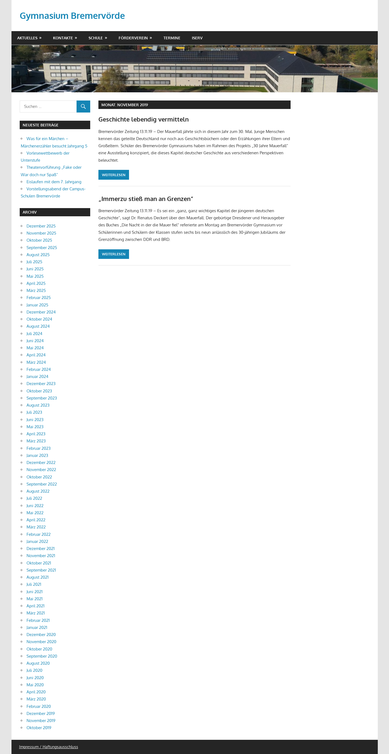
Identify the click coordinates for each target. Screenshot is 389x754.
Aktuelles (27, 38)
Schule (96, 38)
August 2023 (38, 405)
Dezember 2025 (41, 226)
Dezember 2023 (41, 383)
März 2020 (36, 699)
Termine (171, 38)
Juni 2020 (35, 677)
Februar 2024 (39, 369)
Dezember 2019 (41, 713)
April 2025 (36, 283)
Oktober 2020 (39, 649)
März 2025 (36, 290)
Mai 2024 (35, 347)
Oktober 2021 (39, 563)
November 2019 (41, 720)
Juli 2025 (34, 261)
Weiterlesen (113, 175)
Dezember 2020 (41, 634)
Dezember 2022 (41, 462)
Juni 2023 (35, 419)
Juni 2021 (35, 591)
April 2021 (36, 605)
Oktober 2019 (39, 727)
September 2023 (42, 398)
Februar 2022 (39, 534)
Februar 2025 (39, 297)
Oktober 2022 (39, 477)
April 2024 (36, 354)
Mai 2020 (35, 684)
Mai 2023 (35, 426)
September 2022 (42, 484)
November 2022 (41, 469)
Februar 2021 (38, 620)
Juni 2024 (35, 340)
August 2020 (38, 663)
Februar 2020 (39, 706)
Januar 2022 (37, 541)
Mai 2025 (35, 276)
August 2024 (38, 326)
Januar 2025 (37, 304)
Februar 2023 (39, 448)
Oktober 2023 (39, 391)
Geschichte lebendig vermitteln (143, 119)
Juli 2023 (34, 412)
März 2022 (36, 527)
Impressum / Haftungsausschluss (48, 746)
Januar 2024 (37, 376)
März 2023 (36, 440)
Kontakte (63, 38)
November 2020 (41, 641)
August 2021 (38, 577)
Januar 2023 (37, 455)
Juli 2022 (34, 498)
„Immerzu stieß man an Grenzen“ (145, 198)
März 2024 (36, 362)
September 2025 (42, 247)
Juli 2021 (34, 584)
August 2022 (38, 491)
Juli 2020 (34, 670)
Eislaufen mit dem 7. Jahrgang (54, 181)
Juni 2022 (35, 505)
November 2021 (41, 555)
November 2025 (41, 233)
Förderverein (133, 38)
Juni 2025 (35, 268)
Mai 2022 (35, 512)
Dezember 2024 (41, 312)
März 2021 (36, 613)
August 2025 (38, 254)
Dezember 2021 (41, 548)
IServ (197, 38)
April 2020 (36, 691)
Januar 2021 (37, 627)
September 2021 (41, 570)
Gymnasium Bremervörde (72, 15)
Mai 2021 (35, 598)
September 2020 (42, 656)
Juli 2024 (34, 333)
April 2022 (36, 519)
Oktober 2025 (39, 240)
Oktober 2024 (39, 319)
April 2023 (36, 433)
